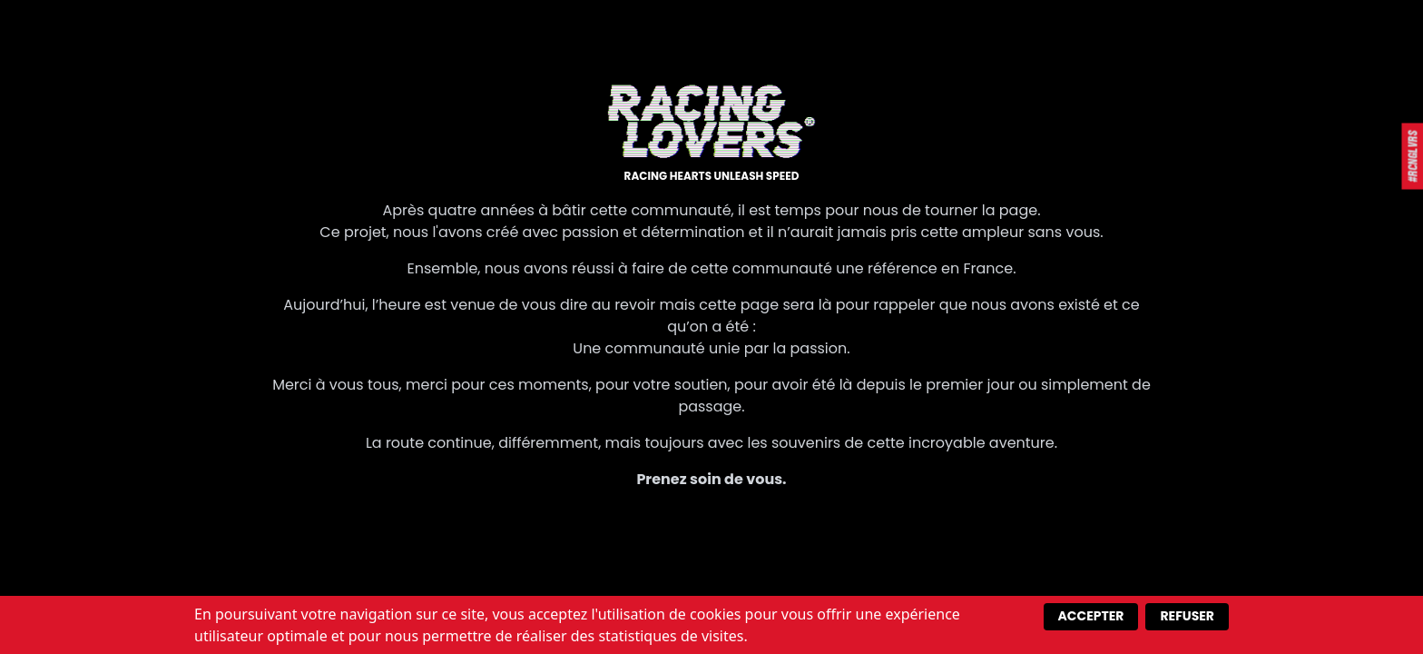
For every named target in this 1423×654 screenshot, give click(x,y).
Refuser (1187, 616)
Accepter (1091, 616)
